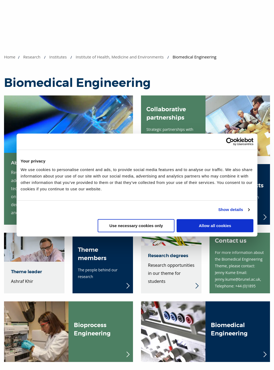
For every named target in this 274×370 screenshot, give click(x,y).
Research (31, 57)
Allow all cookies (215, 225)
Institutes (58, 57)
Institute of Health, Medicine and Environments (120, 57)
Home (9, 57)
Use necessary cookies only (136, 225)
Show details (230, 209)
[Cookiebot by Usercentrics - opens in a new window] (230, 142)
